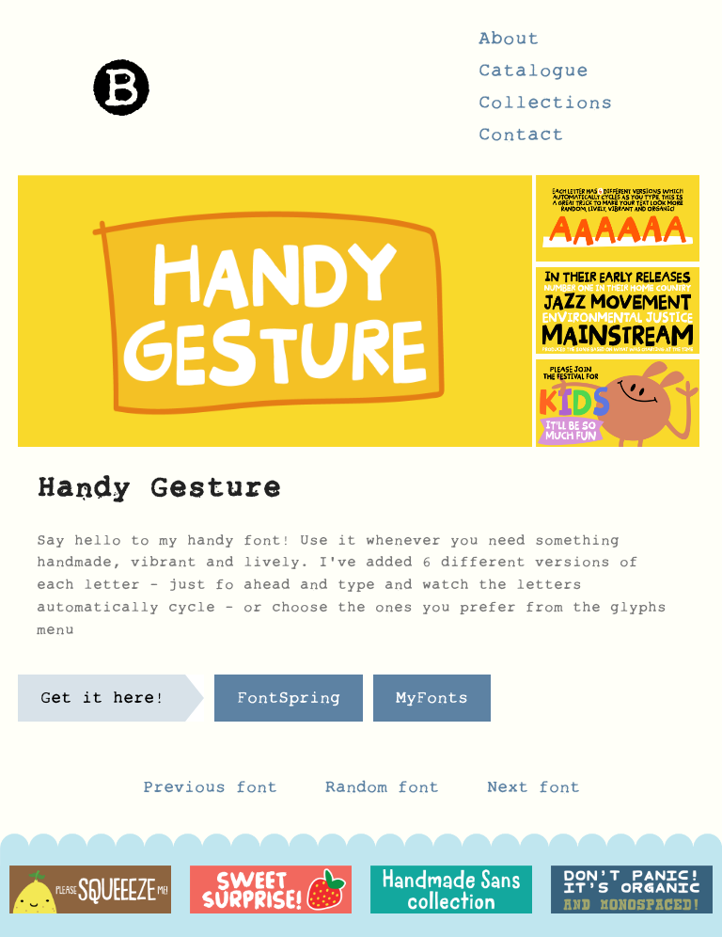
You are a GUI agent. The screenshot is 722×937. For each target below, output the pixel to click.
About (509, 44)
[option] (90, 890)
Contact (521, 140)
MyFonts (432, 703)
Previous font (210, 792)
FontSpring (288, 703)
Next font (533, 792)
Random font (387, 792)
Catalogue (534, 76)
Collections (546, 108)
